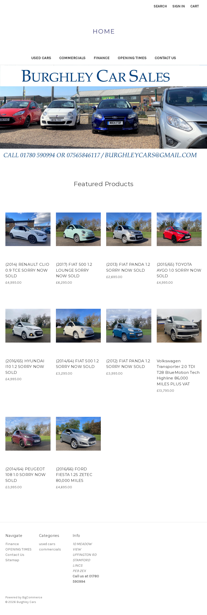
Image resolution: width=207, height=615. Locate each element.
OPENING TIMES (132, 58)
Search (160, 6)
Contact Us (165, 58)
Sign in (178, 6)
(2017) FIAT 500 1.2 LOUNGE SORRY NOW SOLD (74, 270)
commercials (72, 58)
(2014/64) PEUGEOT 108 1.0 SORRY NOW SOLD (25, 474)
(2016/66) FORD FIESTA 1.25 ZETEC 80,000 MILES (74, 474)
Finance (102, 58)
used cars (41, 58)
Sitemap (12, 560)
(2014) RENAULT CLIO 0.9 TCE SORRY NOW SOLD (27, 270)
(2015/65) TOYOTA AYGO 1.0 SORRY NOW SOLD (179, 270)
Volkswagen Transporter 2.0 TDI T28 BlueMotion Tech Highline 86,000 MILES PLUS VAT (178, 372)
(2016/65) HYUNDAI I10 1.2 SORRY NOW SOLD (24, 366)
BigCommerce (32, 597)
